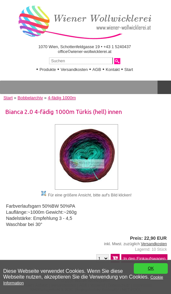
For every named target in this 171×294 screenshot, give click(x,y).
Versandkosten (74, 69)
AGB (96, 69)
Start (128, 69)
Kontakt (113, 69)
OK (151, 268)
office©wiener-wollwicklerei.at (84, 51)
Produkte (47, 69)
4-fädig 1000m (62, 97)
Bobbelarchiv (30, 97)
